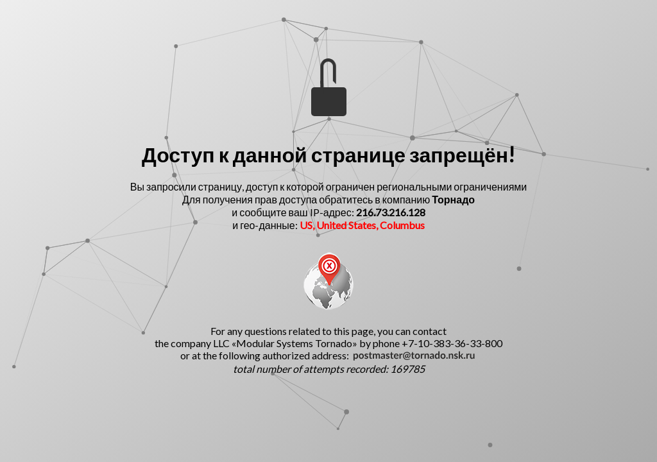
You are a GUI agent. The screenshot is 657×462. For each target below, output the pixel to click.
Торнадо (453, 199)
